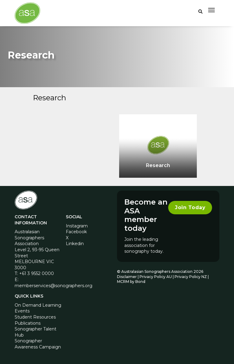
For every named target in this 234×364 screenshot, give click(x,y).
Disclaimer (127, 276)
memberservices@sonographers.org (53, 285)
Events (22, 311)
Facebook (76, 231)
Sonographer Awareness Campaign (38, 344)
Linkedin (75, 243)
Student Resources (35, 317)
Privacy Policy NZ (191, 276)
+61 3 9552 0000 (36, 273)
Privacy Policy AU (156, 276)
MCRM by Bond (131, 281)
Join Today (190, 207)
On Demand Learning (38, 305)
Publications (28, 323)
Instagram (77, 226)
